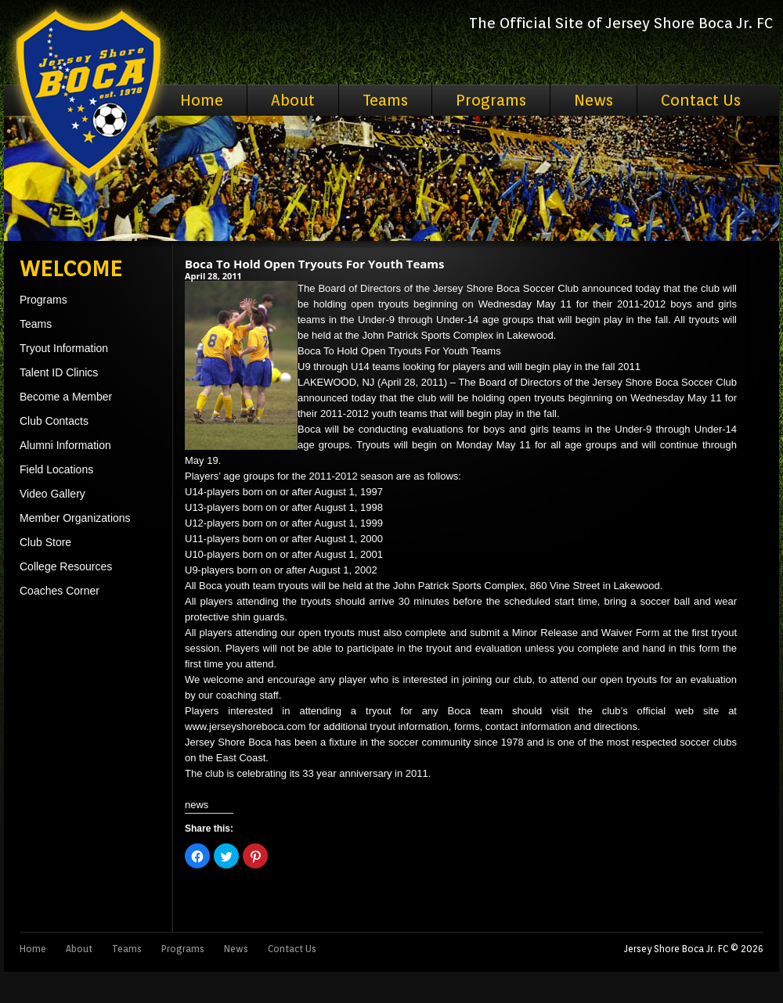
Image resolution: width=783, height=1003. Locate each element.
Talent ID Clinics (59, 372)
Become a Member (66, 396)
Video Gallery (52, 493)
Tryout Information (64, 348)
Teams (385, 100)
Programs (491, 100)
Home (201, 100)
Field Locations (56, 469)
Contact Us (701, 100)
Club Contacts (54, 421)
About (293, 100)
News (593, 100)
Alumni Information (65, 445)
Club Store (45, 542)
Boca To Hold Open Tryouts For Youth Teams (315, 263)
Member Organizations (75, 518)
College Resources (66, 566)
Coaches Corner (59, 590)
